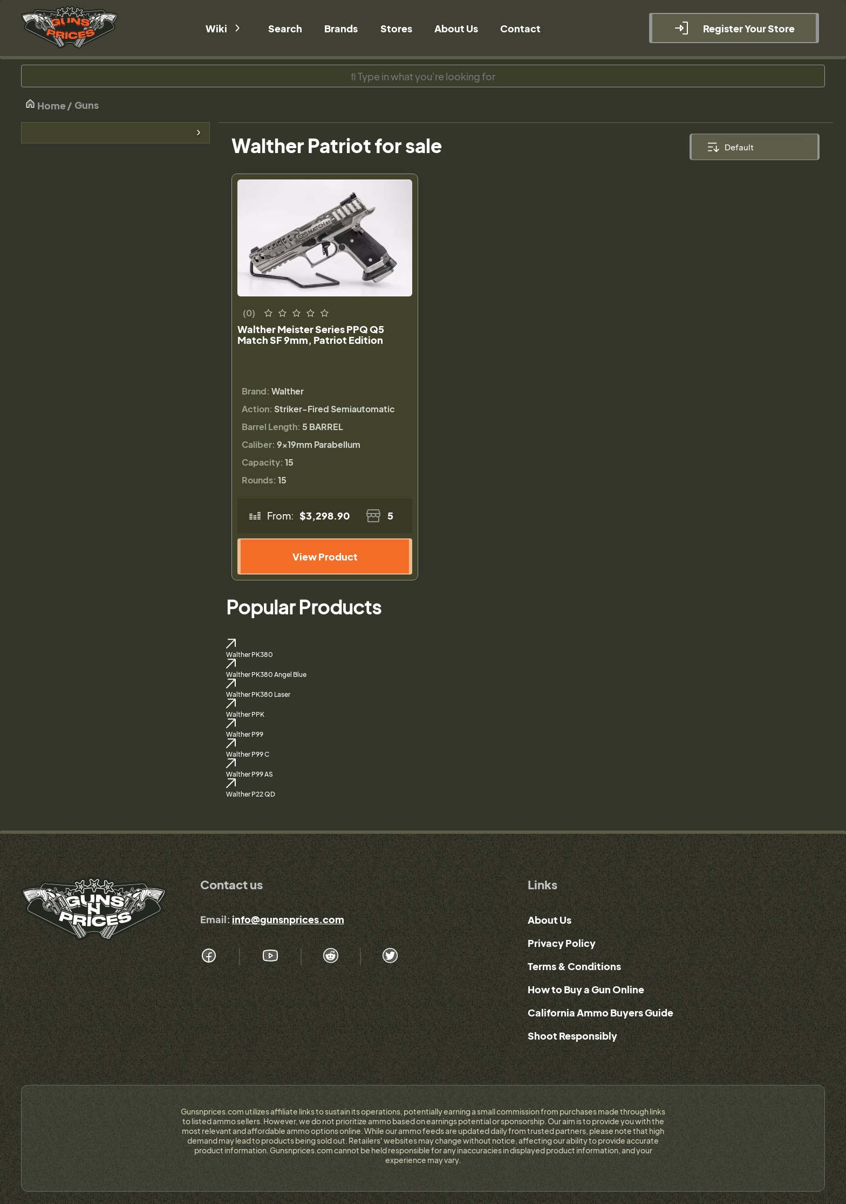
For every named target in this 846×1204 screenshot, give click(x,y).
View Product (325, 556)
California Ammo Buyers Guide (600, 1012)
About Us (549, 920)
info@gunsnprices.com (288, 919)
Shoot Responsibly (572, 1035)
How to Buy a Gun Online (586, 989)
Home (45, 105)
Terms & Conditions (574, 966)
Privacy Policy (562, 943)
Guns (86, 105)
